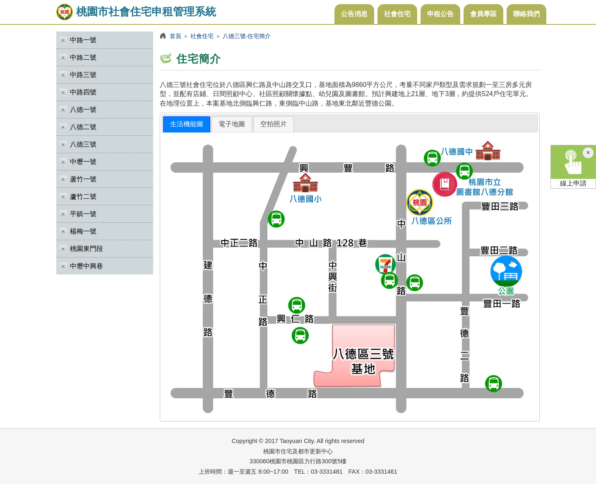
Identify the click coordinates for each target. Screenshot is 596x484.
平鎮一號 (83, 213)
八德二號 (83, 126)
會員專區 (483, 13)
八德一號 (83, 109)
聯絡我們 (526, 13)
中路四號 (83, 92)
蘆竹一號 (83, 179)
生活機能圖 (186, 124)
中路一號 (83, 39)
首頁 (175, 36)
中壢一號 (83, 161)
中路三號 (83, 74)
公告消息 (354, 13)
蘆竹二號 (83, 196)
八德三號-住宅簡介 (247, 36)
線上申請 (573, 166)
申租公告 (440, 13)
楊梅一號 (83, 231)
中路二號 (83, 57)
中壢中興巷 (86, 266)
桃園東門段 (86, 248)
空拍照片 (273, 124)
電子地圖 (232, 124)
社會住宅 (397, 13)
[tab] (186, 124)
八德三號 (83, 144)
